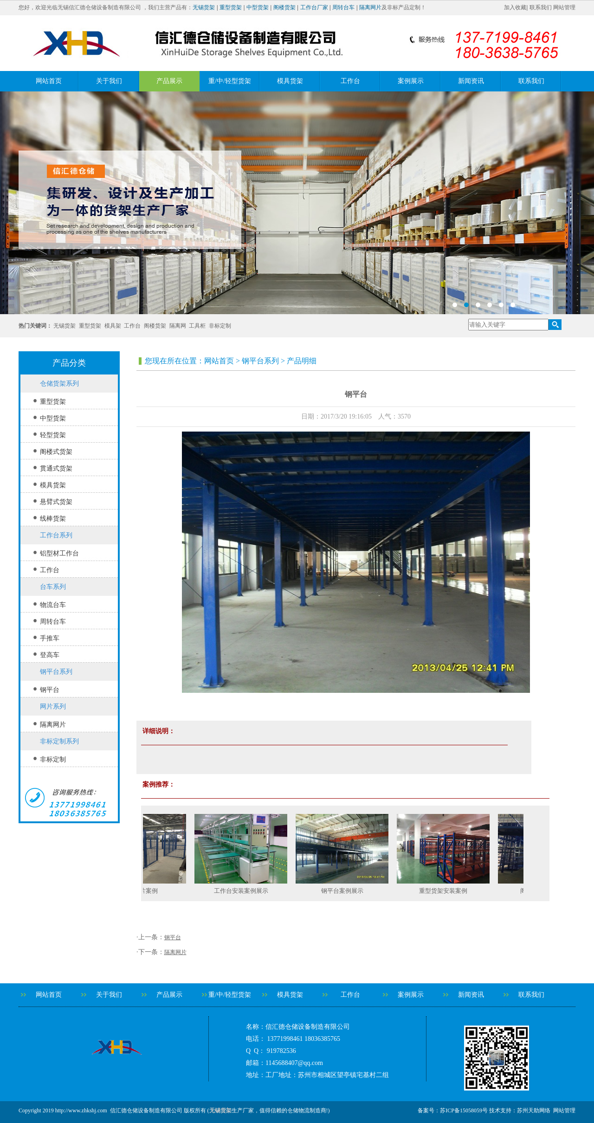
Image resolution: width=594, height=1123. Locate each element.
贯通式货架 (56, 468)
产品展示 (169, 80)
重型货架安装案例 (454, 890)
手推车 (49, 638)
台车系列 (53, 586)
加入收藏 (515, 7)
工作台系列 (56, 535)
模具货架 (290, 80)
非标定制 (220, 326)
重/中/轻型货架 (229, 80)
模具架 (112, 326)
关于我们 (109, 80)
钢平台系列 (56, 671)
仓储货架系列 (59, 383)
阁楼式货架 (56, 451)
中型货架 (257, 7)
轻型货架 (53, 435)
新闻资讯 (471, 80)
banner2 (297, 202)
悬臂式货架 (56, 501)
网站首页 (49, 80)
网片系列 (53, 706)
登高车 (49, 655)
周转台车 (343, 7)
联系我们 (540, 7)
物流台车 (53, 604)
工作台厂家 (314, 7)
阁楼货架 (284, 7)
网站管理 (564, 7)
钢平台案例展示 (353, 890)
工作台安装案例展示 (252, 890)
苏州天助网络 (533, 1110)
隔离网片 (370, 7)
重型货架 (231, 7)
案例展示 (411, 80)
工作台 (350, 80)
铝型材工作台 (59, 553)
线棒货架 (53, 518)
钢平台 (49, 689)
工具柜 (197, 326)
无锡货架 (204, 7)
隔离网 (177, 326)
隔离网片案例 (151, 890)
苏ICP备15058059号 (464, 1110)
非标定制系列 (59, 741)
